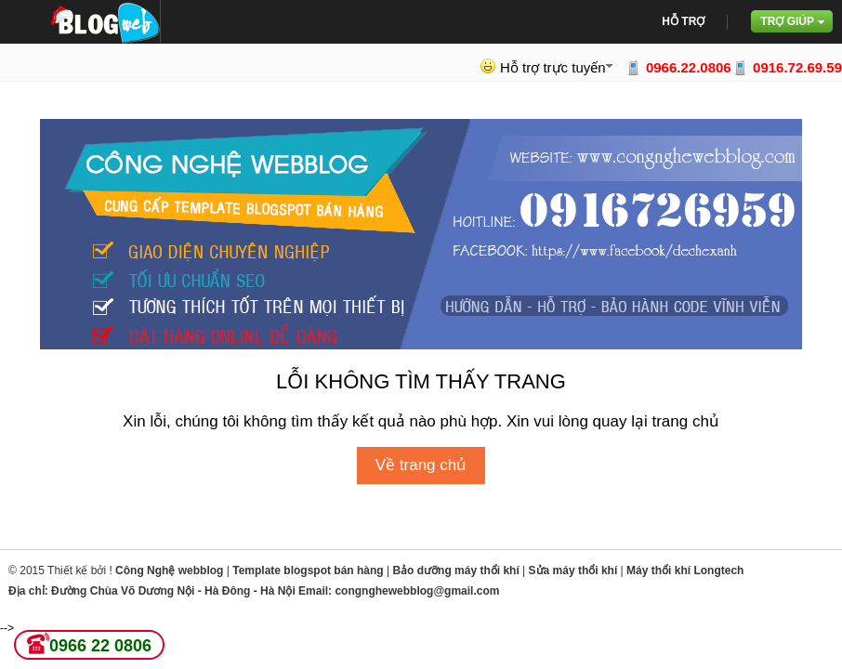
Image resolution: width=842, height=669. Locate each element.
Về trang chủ (421, 465)
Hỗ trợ (683, 21)
